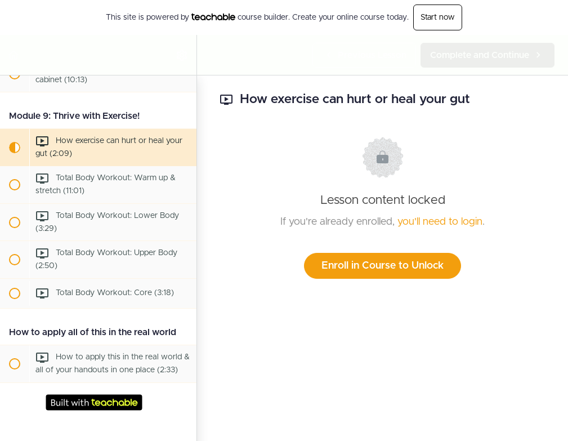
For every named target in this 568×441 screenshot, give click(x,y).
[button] (14, 55)
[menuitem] (182, 55)
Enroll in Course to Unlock (382, 266)
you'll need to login (439, 222)
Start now (438, 17)
